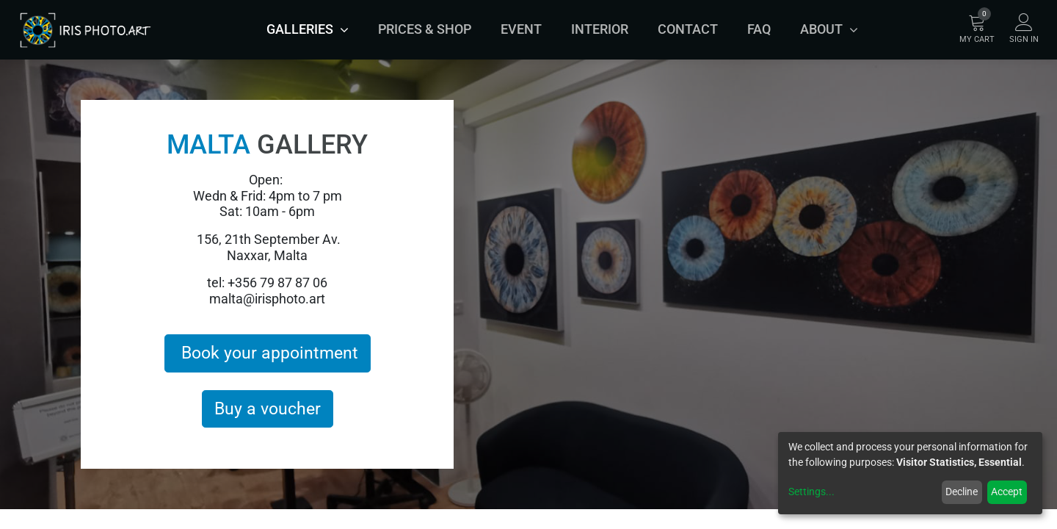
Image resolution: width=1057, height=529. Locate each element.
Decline (961, 491)
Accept (1007, 491)
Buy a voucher (267, 408)
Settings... (811, 491)
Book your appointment (267, 352)
